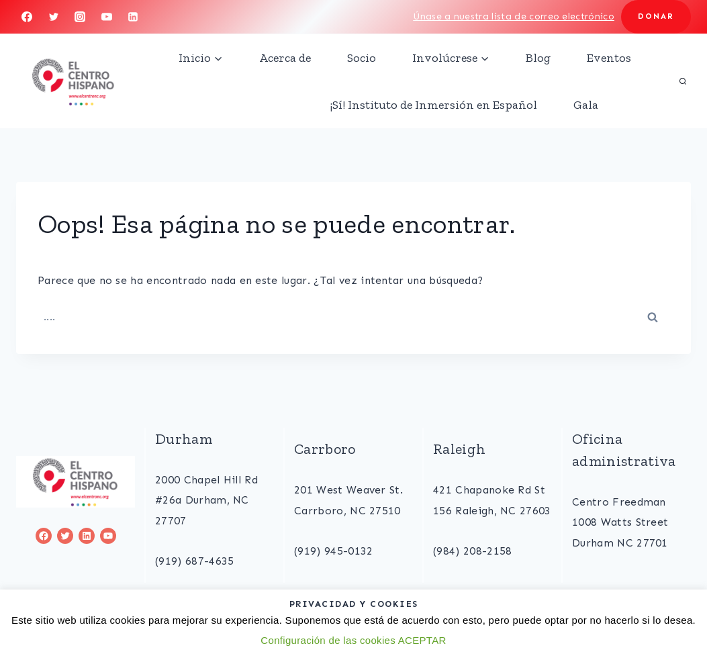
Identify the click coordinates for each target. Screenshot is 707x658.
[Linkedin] (133, 17)
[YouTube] (106, 17)
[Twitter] (53, 17)
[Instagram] (80, 17)
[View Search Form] (683, 81)
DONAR (656, 16)
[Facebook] (27, 17)
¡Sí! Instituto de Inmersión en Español (433, 104)
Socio (361, 57)
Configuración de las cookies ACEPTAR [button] (353, 640)
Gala (585, 104)
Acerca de (285, 57)
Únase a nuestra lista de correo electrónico (513, 16)
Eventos (609, 57)
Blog (538, 57)
